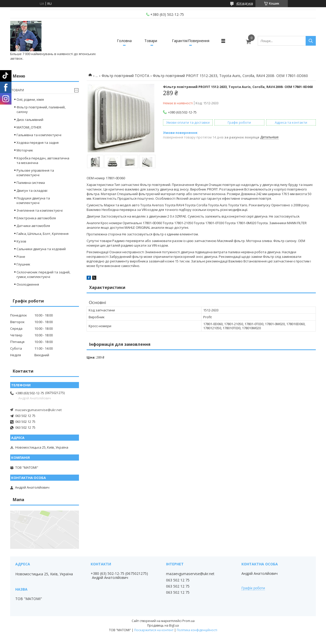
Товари (150, 40)
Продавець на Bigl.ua (163, 625)
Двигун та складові (32, 190)
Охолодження (28, 284)
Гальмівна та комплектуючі (39, 135)
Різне (21, 256)
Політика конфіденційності (197, 630)
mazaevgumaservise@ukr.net (38, 410)
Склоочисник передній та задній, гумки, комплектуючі (43, 274)
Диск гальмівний (30, 119)
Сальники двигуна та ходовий (41, 249)
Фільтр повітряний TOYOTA (125, 75)
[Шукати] (311, 41)
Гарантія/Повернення (190, 40)
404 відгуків (244, 3)
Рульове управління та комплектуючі (35, 172)
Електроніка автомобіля (36, 218)
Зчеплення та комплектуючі (40, 210)
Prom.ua (188, 621)
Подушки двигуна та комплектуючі (33, 200)
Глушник (23, 264)
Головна (124, 40)
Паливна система (31, 182)
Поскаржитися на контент (153, 630)
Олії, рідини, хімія (30, 99)
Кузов (21, 241)
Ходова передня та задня (38, 142)
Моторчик (25, 150)
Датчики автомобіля (33, 225)
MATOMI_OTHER (29, 127)
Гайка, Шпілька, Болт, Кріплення (43, 233)
